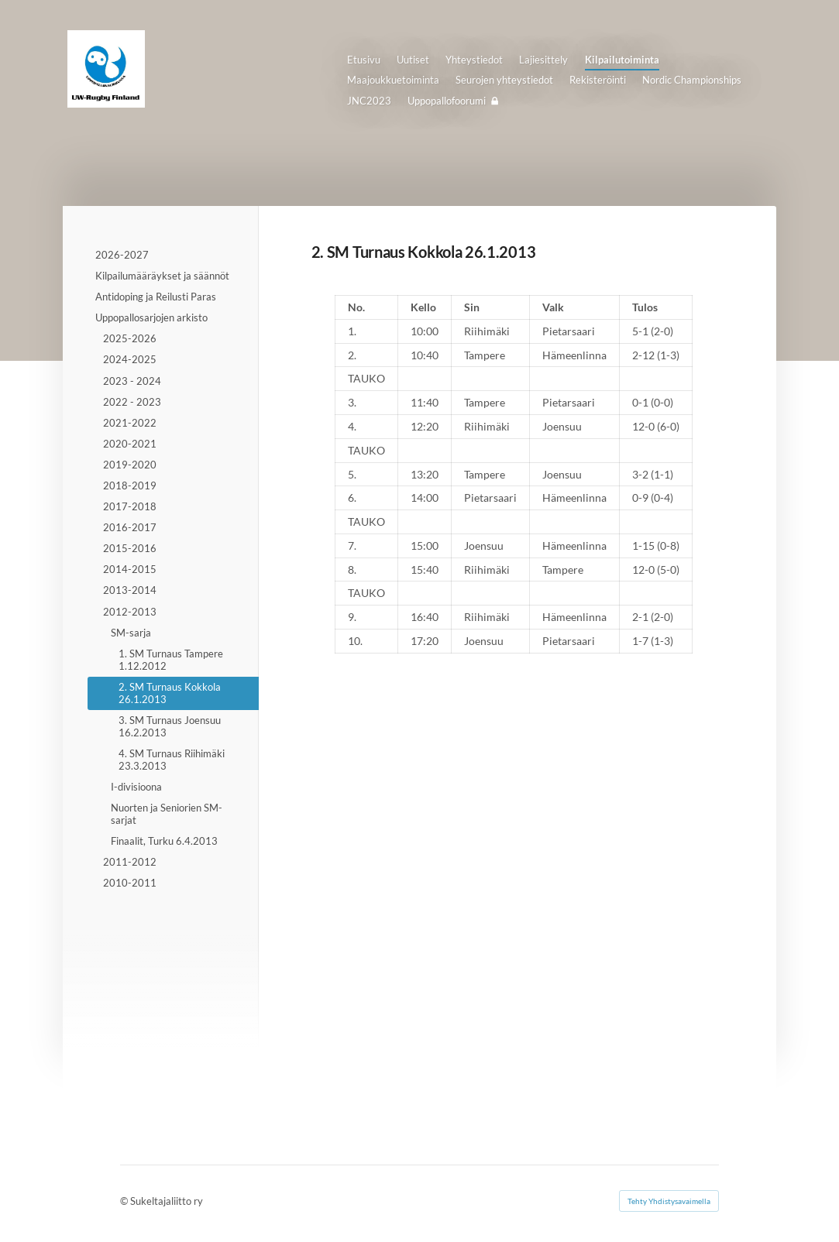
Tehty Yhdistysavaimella (669, 1201)
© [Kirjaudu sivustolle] (125, 1201)
